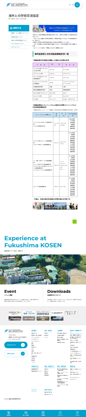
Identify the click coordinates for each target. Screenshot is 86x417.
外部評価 (33, 358)
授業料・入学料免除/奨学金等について (75, 356)
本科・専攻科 (48, 330)
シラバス (46, 337)
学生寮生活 (72, 345)
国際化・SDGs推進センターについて (76, 370)
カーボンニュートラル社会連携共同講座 (62, 379)
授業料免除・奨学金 (61, 342)
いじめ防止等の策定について (75, 351)
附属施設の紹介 (34, 356)
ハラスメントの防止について (75, 353)
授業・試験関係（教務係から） (76, 335)
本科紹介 (46, 333)
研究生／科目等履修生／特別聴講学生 (62, 340)
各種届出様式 (72, 349)
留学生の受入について (17, 37)
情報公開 (33, 360)
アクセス (33, 362)
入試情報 (59, 330)
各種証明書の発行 (34, 369)
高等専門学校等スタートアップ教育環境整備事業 (62, 382)
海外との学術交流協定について (19, 40)
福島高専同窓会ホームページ (36, 371)
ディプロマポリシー (35, 339)
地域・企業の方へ (49, 366)
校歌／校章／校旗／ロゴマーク (36, 354)
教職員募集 (46, 375)
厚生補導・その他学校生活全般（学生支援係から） (75, 338)
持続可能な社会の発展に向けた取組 (62, 376)
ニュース (33, 390)
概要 (32, 343)
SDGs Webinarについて (18, 43)
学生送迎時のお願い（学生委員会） (75, 362)
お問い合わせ (48, 390)
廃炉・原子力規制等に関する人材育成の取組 (62, 370)
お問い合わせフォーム (48, 394)
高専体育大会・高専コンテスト (75, 343)
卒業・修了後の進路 (74, 347)
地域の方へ (46, 369)
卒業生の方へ (35, 366)
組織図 (32, 345)
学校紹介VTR (33, 347)
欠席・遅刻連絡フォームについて (75, 359)
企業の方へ (46, 371)
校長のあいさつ (34, 333)
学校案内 (33, 330)
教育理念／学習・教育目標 (36, 335)
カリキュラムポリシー (35, 341)
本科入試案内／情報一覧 (61, 333)
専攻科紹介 (46, 335)
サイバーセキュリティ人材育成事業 (62, 385)
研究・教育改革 (61, 366)
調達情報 (46, 373)
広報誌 (32, 351)
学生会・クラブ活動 (74, 340)
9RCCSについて (16, 47)
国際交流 (17, 28)
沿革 (32, 349)
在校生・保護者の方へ (75, 331)
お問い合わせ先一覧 (48, 392)
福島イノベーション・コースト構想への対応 (62, 373)
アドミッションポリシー (36, 337)
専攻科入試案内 (60, 337)
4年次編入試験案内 (60, 335)
